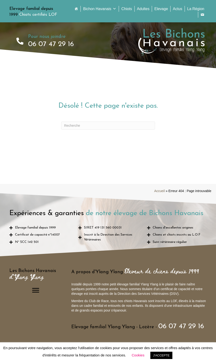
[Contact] (202, 15)
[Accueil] (76, 9)
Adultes (143, 9)
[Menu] (35, 290)
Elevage (161, 9)
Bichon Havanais (99, 9)
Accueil (159, 191)
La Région (195, 9)
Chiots (126, 9)
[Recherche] (108, 126)
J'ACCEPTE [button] (161, 355)
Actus (177, 9)
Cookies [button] (138, 355)
